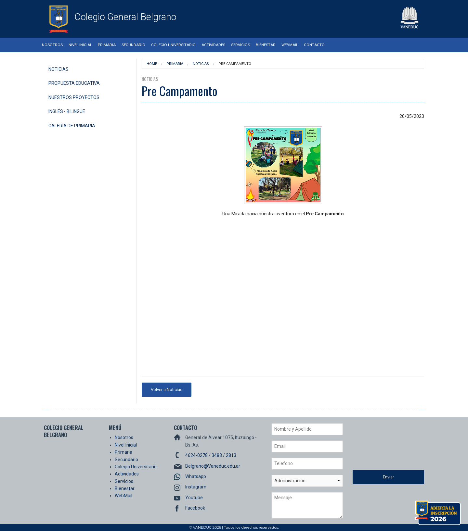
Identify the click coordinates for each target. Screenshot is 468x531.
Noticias (58, 69)
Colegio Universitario (173, 45)
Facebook (195, 508)
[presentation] (379, 446)
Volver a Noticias (166, 389)
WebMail (289, 45)
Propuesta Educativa (74, 83)
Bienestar (266, 45)
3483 (217, 455)
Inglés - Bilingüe (66, 111)
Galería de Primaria (71, 125)
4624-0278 (196, 455)
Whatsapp (195, 476)
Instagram (195, 486)
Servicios (240, 45)
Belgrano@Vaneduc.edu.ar (212, 466)
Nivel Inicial (80, 45)
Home (152, 64)
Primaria (107, 45)
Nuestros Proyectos (73, 97)
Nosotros (52, 45)
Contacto (314, 45)
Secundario (133, 45)
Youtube (194, 497)
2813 (231, 455)
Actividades (213, 45)
